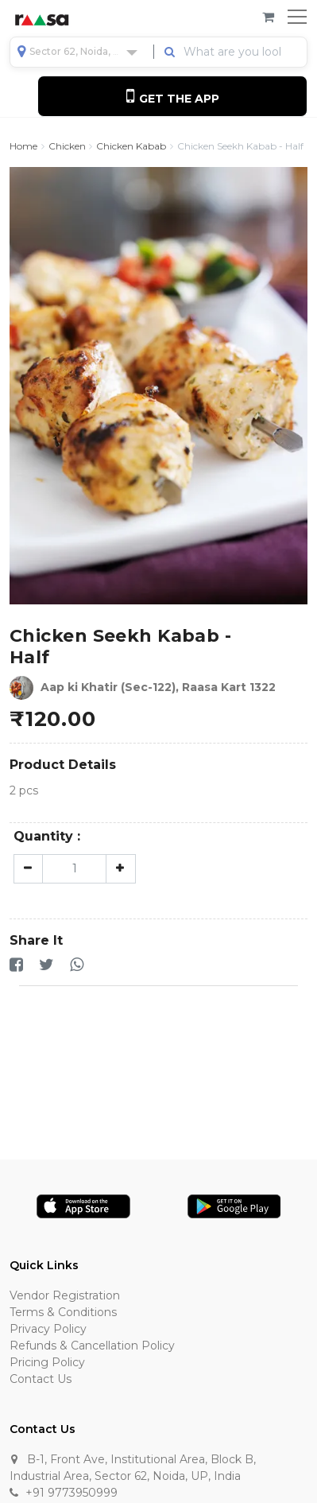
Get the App (172, 96)
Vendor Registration (65, 1295)
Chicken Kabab (131, 146)
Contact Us (41, 1379)
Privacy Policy (48, 1329)
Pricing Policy (47, 1362)
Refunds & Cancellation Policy (92, 1345)
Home (23, 146)
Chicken (67, 146)
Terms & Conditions (63, 1312)
